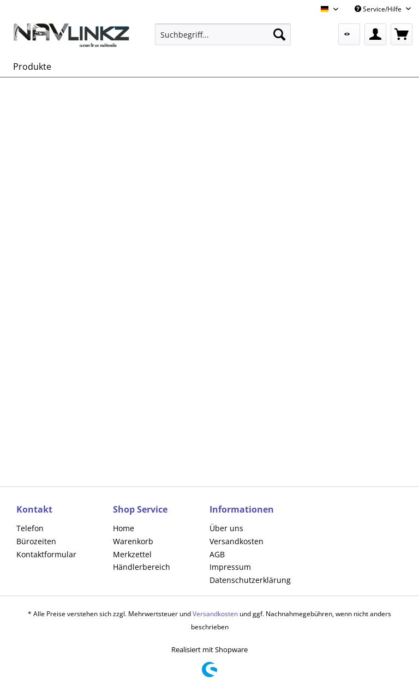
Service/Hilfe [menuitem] (379, 9)
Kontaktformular (46, 554)
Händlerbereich (141, 567)
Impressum (230, 567)
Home (123, 528)
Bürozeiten (36, 541)
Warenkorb (133, 541)
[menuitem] (223, 34)
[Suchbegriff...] (223, 34)
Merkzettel (132, 554)
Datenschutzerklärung (250, 580)
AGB (217, 554)
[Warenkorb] (401, 34)
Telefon (30, 528)
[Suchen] (279, 34)
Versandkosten (237, 541)
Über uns (226, 528)
